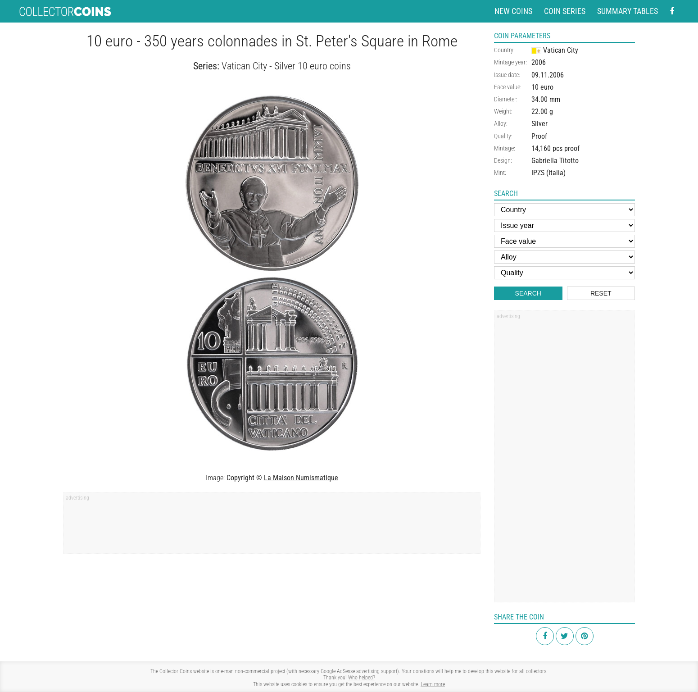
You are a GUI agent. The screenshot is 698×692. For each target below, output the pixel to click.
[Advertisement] (272, 525)
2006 (538, 62)
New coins (513, 11)
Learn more (433, 684)
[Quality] (564, 272)
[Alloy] (564, 257)
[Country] (564, 209)
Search (528, 293)
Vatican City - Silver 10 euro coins (286, 66)
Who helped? (361, 677)
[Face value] (564, 241)
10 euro (542, 87)
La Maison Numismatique (301, 477)
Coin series (564, 11)
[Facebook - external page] (672, 11)
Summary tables (627, 11)
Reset (601, 293)
